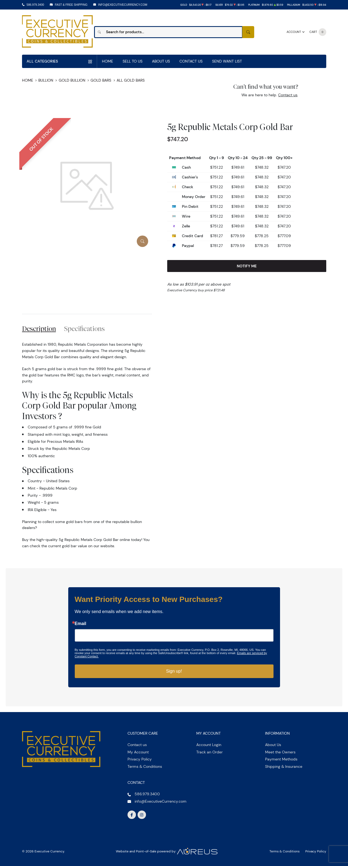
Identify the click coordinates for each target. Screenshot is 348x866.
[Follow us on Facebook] (132, 815)
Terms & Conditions (145, 766)
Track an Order (209, 752)
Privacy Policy (140, 759)
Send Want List (227, 61)
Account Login (208, 744)
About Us (161, 61)
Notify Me (247, 266)
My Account (138, 752)
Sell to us (132, 61)
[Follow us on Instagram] (142, 815)
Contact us (287, 94)
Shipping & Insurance (283, 766)
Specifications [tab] (84, 328)
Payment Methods (281, 759)
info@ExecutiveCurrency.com (122, 4)
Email (80, 623)
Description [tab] (39, 328)
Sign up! (174, 671)
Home (107, 61)
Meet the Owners (280, 752)
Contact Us (191, 61)
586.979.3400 (35, 4)
